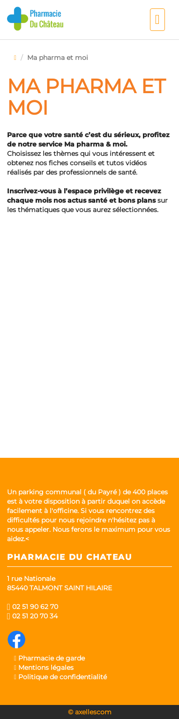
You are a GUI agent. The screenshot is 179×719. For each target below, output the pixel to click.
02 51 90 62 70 (32, 606)
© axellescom (90, 712)
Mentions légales (44, 667)
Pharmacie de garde (49, 658)
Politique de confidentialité (60, 677)
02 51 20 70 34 (32, 616)
